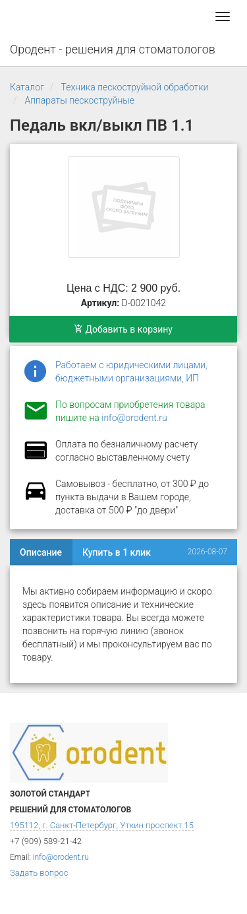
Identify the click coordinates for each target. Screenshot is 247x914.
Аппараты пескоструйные (79, 100)
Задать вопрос (39, 873)
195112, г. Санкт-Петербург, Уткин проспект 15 (102, 825)
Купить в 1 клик (116, 552)
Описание (41, 552)
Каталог (27, 87)
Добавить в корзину (123, 329)
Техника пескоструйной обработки (135, 87)
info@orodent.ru (134, 417)
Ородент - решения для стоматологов (112, 49)
